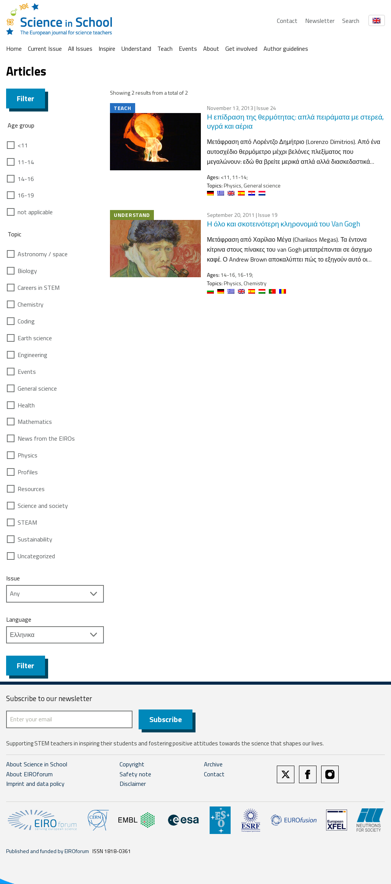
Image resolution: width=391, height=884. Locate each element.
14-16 (26, 178)
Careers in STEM (39, 287)
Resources (31, 488)
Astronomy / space (43, 254)
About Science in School (36, 764)
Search (350, 20)
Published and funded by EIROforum (47, 851)
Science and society (43, 505)
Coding (26, 321)
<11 (23, 145)
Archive (213, 764)
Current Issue (45, 48)
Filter (25, 98)
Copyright (132, 764)
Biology (27, 270)
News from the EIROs (46, 438)
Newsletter (319, 20)
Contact (287, 20)
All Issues (80, 48)
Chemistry (31, 304)
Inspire (107, 48)
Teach (165, 48)
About (211, 48)
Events (188, 48)
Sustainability (35, 539)
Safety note (135, 774)
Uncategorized (36, 556)
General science (37, 388)
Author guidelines (285, 48)
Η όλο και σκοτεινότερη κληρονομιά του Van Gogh (283, 223)
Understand (136, 48)
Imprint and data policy (35, 783)
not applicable (35, 212)
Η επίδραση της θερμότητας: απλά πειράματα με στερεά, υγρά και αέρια (295, 121)
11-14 (26, 161)
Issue (13, 578)
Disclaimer (133, 783)
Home (14, 48)
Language (18, 619)
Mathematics (35, 421)
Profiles (28, 472)
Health (26, 405)
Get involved (241, 48)
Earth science (35, 338)
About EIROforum (29, 774)
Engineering (32, 354)
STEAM (27, 522)
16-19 (26, 195)
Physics (27, 455)
